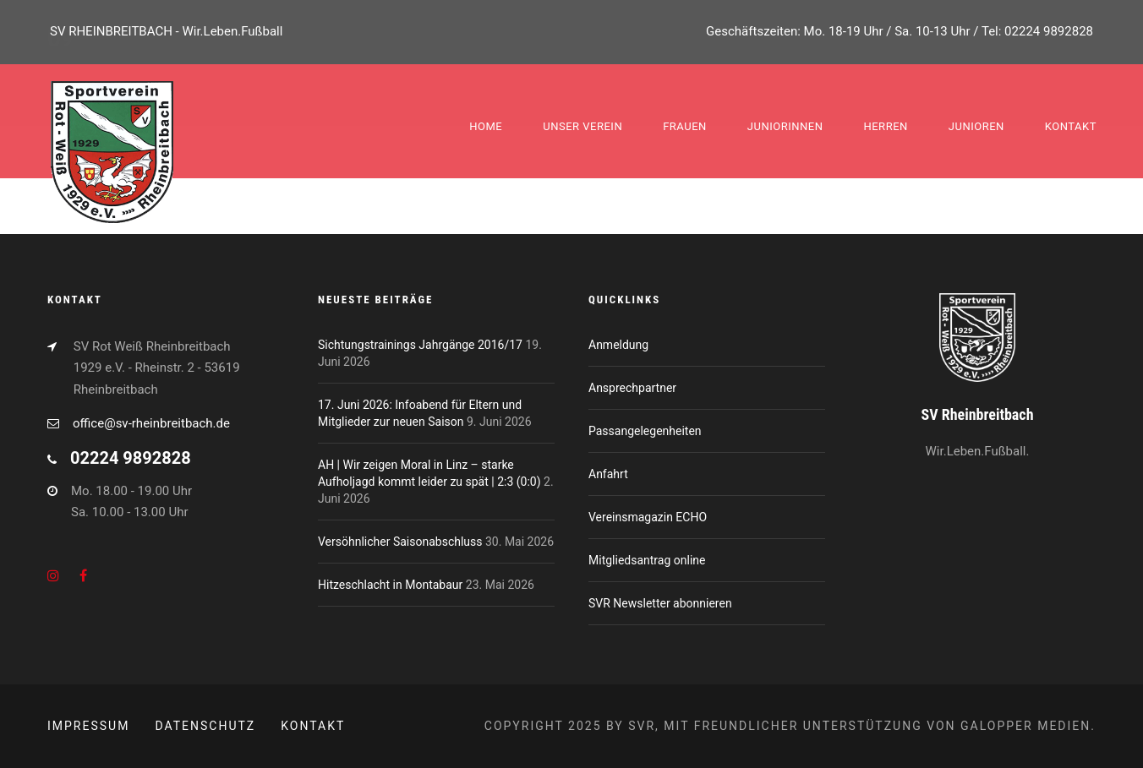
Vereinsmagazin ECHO (647, 517)
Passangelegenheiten (645, 431)
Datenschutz (205, 726)
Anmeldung (618, 344)
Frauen (685, 126)
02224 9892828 (1048, 31)
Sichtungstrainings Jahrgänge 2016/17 (420, 344)
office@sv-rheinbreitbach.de (151, 423)
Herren (885, 126)
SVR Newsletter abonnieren (660, 603)
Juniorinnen (785, 126)
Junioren (976, 126)
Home (485, 126)
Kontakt (1071, 126)
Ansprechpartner (632, 388)
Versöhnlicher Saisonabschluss (400, 541)
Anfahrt (608, 474)
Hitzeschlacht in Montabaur (390, 584)
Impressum (88, 726)
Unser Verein (582, 126)
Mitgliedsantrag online (646, 560)
